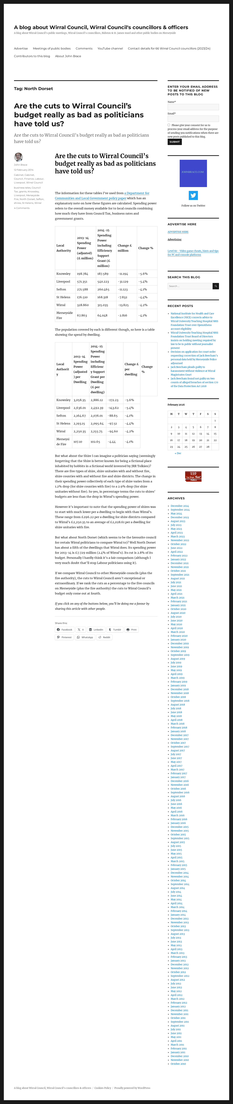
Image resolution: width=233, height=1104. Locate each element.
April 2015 (176, 857)
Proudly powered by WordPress (132, 1088)
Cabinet (18, 174)
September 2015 (180, 838)
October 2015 (178, 834)
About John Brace (68, 56)
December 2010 (180, 1056)
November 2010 (180, 1060)
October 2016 (178, 788)
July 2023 (176, 525)
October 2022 (178, 544)
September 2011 (180, 1021)
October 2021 (178, 570)
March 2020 (178, 632)
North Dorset (27, 199)
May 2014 (176, 899)
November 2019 (180, 647)
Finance (29, 178)
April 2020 (177, 628)
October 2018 (178, 697)
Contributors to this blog (32, 56)
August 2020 (178, 613)
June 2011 (176, 1033)
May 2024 (176, 513)
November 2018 (180, 693)
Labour (39, 178)
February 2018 (179, 727)
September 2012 (180, 976)
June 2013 (176, 941)
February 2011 (179, 1048)
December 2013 (179, 918)
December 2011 (179, 1010)
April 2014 (176, 903)
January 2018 (178, 731)
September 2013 (180, 930)
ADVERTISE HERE (178, 231)
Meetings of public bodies (52, 48)
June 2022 (176, 548)
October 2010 (178, 1063)
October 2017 (178, 742)
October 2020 (178, 609)
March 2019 (178, 677)
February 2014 (179, 911)
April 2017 (176, 765)
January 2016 (178, 823)
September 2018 (180, 700)
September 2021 (180, 574)
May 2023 (176, 528)
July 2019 (176, 662)
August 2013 (178, 933)
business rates (22, 187)
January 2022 (178, 559)
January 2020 (178, 639)
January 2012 (178, 1006)
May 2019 (176, 670)
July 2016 (176, 800)
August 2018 (178, 704)
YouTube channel (110, 48)
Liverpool (19, 182)
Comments (84, 48)
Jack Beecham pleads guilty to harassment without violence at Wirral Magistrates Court (193, 371)
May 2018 (176, 716)
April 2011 (176, 1040)
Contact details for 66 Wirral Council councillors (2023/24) (169, 48)
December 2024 (180, 506)
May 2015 (176, 853)
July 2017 (176, 754)
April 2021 (176, 593)
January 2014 (178, 914)
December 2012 (180, 964)
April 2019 (177, 674)
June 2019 (176, 666)
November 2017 (180, 739)
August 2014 (178, 888)
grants (23, 191)
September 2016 (180, 792)
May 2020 (176, 624)
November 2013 (180, 922)
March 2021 (177, 597)
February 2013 (179, 956)
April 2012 (176, 995)
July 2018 (176, 708)
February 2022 (179, 555)
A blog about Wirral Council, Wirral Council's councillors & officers (101, 27)
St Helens (27, 202)
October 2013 (178, 926)
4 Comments (21, 208)
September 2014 (180, 884)
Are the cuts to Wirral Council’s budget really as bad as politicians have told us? (79, 114)
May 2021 (176, 590)
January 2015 (178, 869)
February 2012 (179, 1002)
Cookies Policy (102, 1088)
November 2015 (180, 830)
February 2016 (179, 819)
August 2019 (178, 658)
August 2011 (178, 1025)
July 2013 (176, 937)
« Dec (178, 453)
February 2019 (179, 681)
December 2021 (180, 563)
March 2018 (177, 723)
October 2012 (178, 972)
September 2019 (180, 655)
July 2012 (176, 983)
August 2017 (178, 750)
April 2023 (177, 532)
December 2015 (180, 827)
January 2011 (178, 1052)
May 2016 (176, 807)
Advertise (21, 48)
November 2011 (179, 1014)
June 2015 (176, 849)
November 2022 (180, 540)
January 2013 (178, 960)
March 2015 (177, 861)
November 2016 (180, 784)
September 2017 (180, 746)
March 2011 (177, 1044)
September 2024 (180, 509)
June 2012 (176, 987)
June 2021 (176, 586)
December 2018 (180, 689)
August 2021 (178, 578)
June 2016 (176, 804)
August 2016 (178, 796)
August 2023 (178, 521)
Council (18, 178)
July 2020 (176, 616)
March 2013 (177, 953)
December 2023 (180, 517)
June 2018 (176, 712)
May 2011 (176, 1037)
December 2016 (180, 781)
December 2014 (180, 872)
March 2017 (177, 769)
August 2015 (178, 842)
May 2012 (176, 991)
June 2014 (176, 895)
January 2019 (178, 685)
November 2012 (180, 968)
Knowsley (33, 191)
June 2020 (176, 620)
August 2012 (178, 979)
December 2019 (180, 643)
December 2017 (180, 735)
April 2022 (177, 551)
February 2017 (179, 773)
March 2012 (177, 998)
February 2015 (179, 865)
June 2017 (176, 758)
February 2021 (179, 601)
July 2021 (176, 582)
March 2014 (177, 907)
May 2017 (176, 762)
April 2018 (176, 720)
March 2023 (178, 536)
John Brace (20, 164)
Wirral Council (34, 182)
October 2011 (178, 1018)
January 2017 (178, 777)
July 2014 (176, 891)
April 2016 (177, 811)
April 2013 (176, 949)
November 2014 (180, 876)
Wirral (38, 202)
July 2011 (176, 1029)
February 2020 (179, 635)
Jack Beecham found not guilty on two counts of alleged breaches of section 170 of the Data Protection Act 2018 (194, 382)
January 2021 (178, 605)
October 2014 (178, 880)
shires (17, 202)
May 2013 (176, 945)
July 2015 (176, 846)
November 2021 (180, 567)
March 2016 (178, 815)
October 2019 (178, 651)
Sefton (40, 199)
